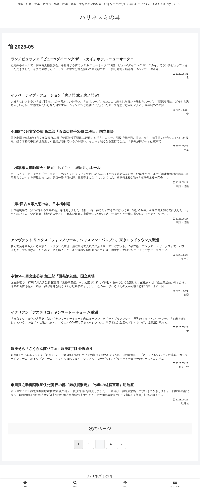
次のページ (100, 429)
